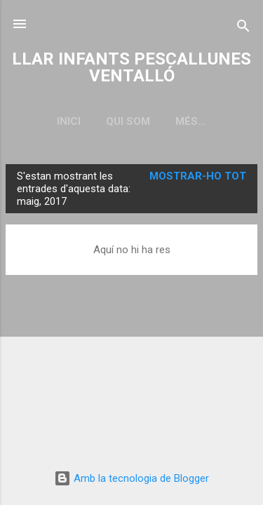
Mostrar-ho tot (197, 176)
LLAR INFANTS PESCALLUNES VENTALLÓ (131, 67)
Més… (190, 121)
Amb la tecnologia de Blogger (131, 478)
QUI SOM (128, 121)
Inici (69, 121)
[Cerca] (243, 28)
